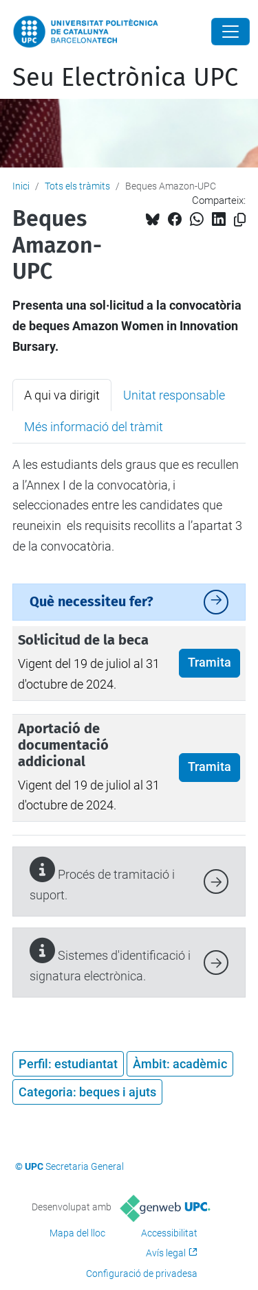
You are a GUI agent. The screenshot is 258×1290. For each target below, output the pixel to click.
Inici (21, 186)
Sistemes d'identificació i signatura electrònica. (110, 961)
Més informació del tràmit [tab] (93, 426)
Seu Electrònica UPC (125, 77)
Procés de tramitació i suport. (102, 880)
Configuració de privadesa (141, 1273)
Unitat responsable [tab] (174, 395)
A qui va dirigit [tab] (62, 395)
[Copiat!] (240, 220)
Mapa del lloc (77, 1233)
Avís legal (166, 1252)
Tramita (209, 662)
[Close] (230, 31)
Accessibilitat (169, 1233)
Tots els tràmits (77, 186)
